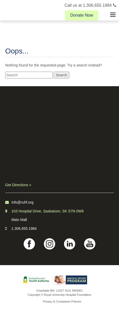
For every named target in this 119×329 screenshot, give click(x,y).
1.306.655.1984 (24, 228)
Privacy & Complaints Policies (62, 301)
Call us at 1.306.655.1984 (90, 5)
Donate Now (81, 15)
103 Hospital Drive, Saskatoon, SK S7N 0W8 (47, 211)
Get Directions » (18, 185)
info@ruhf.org (22, 202)
